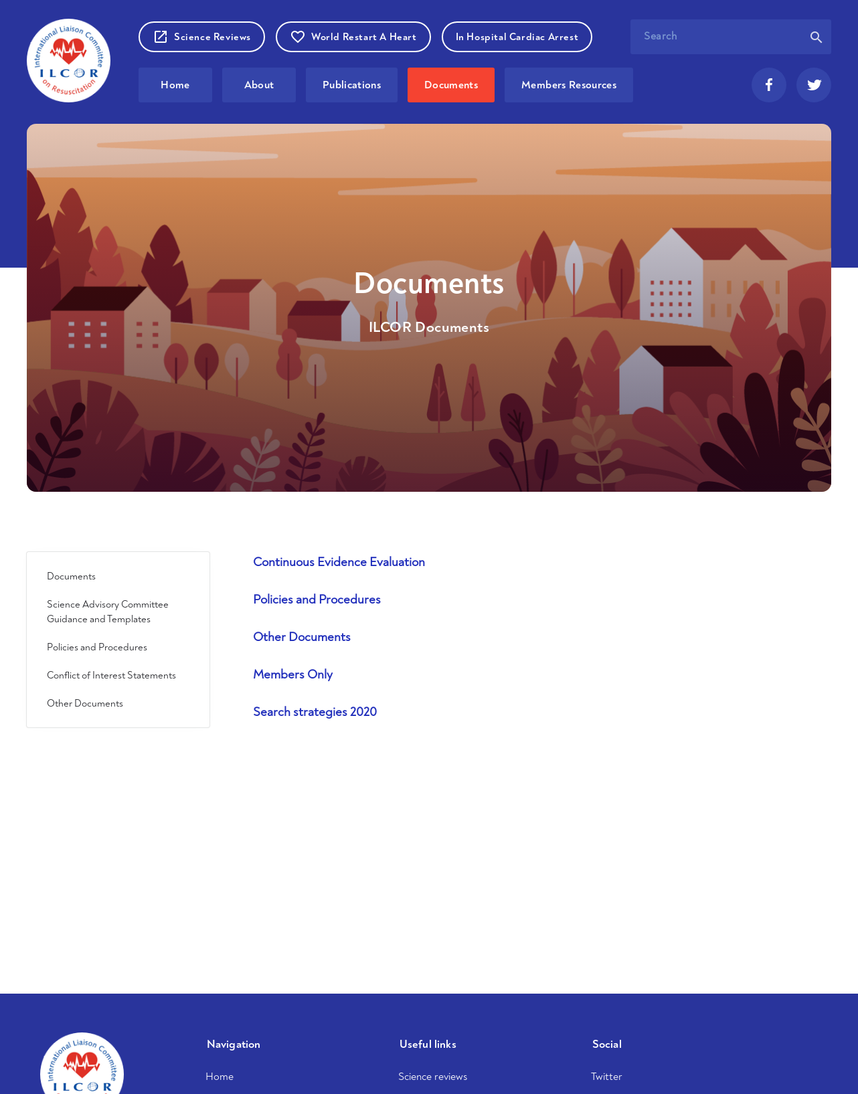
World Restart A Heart (353, 37)
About (259, 85)
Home (175, 85)
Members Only (293, 674)
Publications (352, 85)
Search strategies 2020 (315, 712)
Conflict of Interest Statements (111, 675)
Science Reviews (202, 37)
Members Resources (568, 85)
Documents (451, 85)
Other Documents (85, 703)
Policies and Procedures (97, 647)
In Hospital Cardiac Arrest (517, 36)
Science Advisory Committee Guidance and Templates (108, 611)
